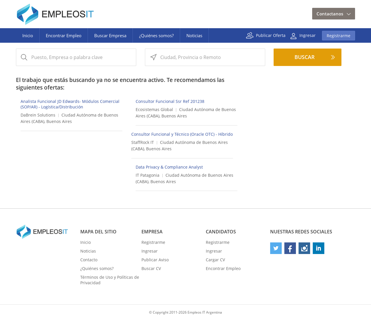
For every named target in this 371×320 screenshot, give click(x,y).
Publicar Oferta (270, 35)
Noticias (194, 35)
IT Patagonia (147, 175)
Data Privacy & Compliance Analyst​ (169, 167)
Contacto (88, 259)
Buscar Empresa (110, 35)
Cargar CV (215, 259)
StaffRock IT (142, 142)
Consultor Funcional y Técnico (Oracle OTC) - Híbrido (182, 134)
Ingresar (307, 35)
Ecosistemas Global (154, 109)
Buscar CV (151, 268)
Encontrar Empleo (63, 35)
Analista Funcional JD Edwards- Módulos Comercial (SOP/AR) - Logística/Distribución (70, 104)
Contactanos (330, 14)
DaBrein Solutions (38, 115)
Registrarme (338, 35)
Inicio (27, 35)
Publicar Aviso (155, 259)
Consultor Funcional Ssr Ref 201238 (170, 101)
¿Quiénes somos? (156, 35)
